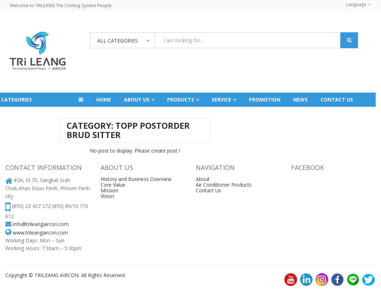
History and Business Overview (136, 179)
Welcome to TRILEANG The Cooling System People (60, 5)
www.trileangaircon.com (40, 232)
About (203, 179)
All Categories (117, 40)
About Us (136, 99)
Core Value (113, 184)
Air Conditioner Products (224, 184)
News (300, 99)
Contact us (336, 99)
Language (356, 4)
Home (103, 99)
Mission (109, 190)
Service (221, 99)
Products (180, 99)
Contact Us (208, 190)
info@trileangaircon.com (41, 224)
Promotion (264, 99)
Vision (107, 196)
